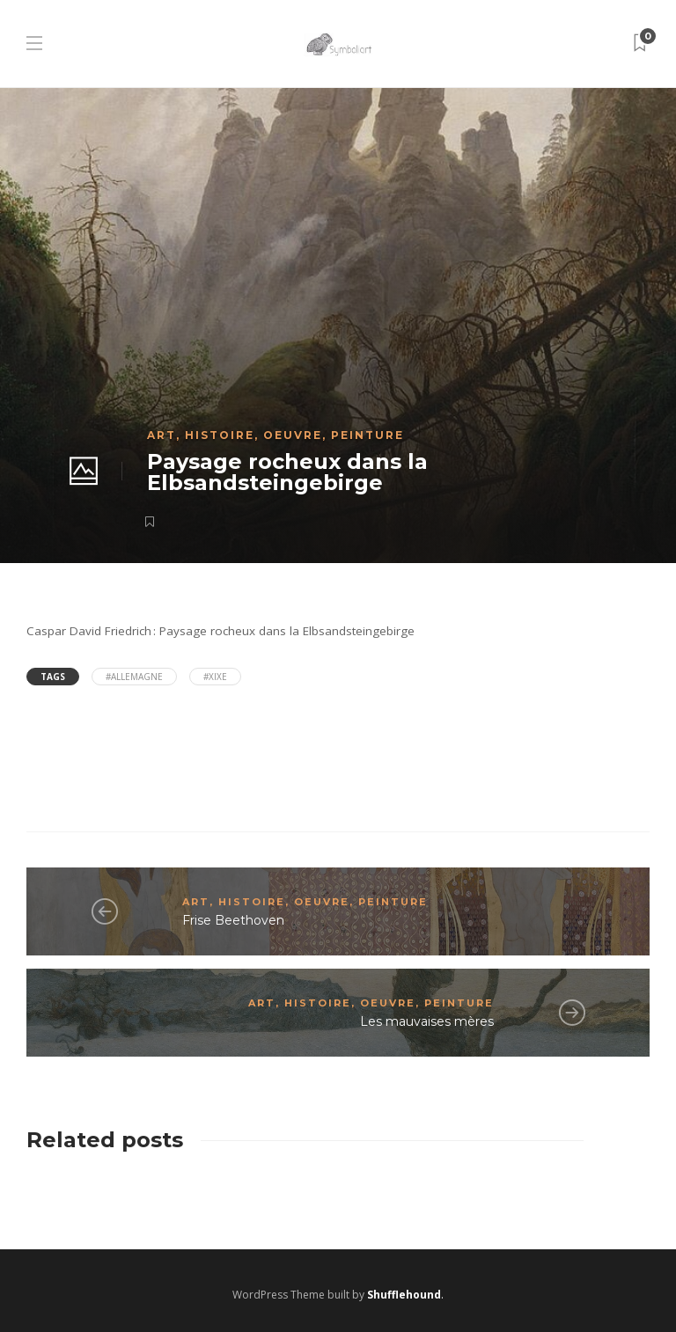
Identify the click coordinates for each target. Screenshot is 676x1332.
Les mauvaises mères (427, 1021)
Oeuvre (292, 435)
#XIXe (215, 676)
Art (161, 435)
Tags (52, 676)
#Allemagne (134, 676)
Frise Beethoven (233, 920)
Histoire (219, 435)
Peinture (367, 435)
